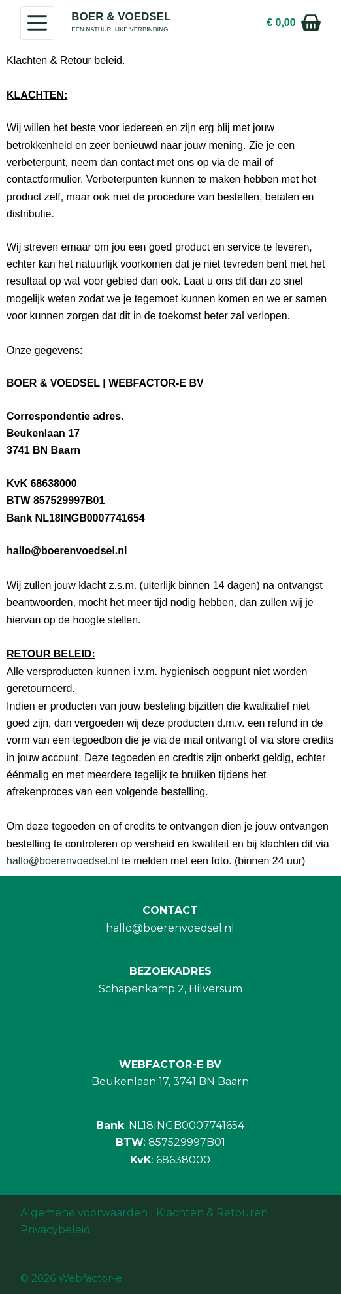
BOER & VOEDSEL (120, 16)
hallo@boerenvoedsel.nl (63, 860)
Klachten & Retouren (212, 1213)
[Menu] (37, 23)
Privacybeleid (55, 1229)
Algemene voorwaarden (84, 1213)
